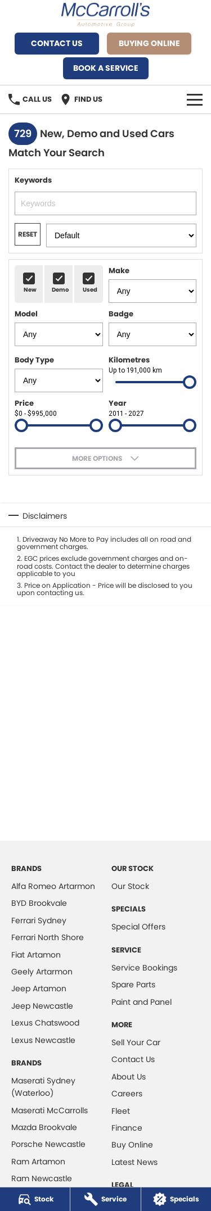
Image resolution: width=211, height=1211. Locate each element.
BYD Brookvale (39, 903)
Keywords (105, 195)
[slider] (189, 382)
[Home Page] (105, 15)
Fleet (120, 1111)
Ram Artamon (38, 1161)
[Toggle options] (105, 458)
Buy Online (132, 1144)
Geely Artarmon (42, 971)
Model (59, 327)
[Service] (105, 1199)
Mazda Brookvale (44, 1127)
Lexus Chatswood (45, 1022)
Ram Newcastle (41, 1178)
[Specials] (176, 1199)
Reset (27, 234)
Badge (153, 327)
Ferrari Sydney (38, 920)
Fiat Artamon (36, 954)
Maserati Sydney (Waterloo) (43, 1087)
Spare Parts (133, 984)
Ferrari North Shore (47, 937)
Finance (126, 1127)
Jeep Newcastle (42, 1006)
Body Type (59, 373)
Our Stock (130, 886)
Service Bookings (144, 967)
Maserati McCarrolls (49, 1110)
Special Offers (138, 926)
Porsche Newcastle (48, 1144)
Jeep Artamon (38, 988)
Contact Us (57, 43)
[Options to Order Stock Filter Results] (121, 235)
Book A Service (105, 68)
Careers (126, 1093)
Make (153, 284)
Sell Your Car (135, 1042)
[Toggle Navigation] (195, 99)
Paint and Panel (141, 1002)
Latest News (134, 1162)
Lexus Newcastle (43, 1040)
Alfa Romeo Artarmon (53, 886)
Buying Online (149, 43)
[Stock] (35, 1199)
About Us (128, 1076)
